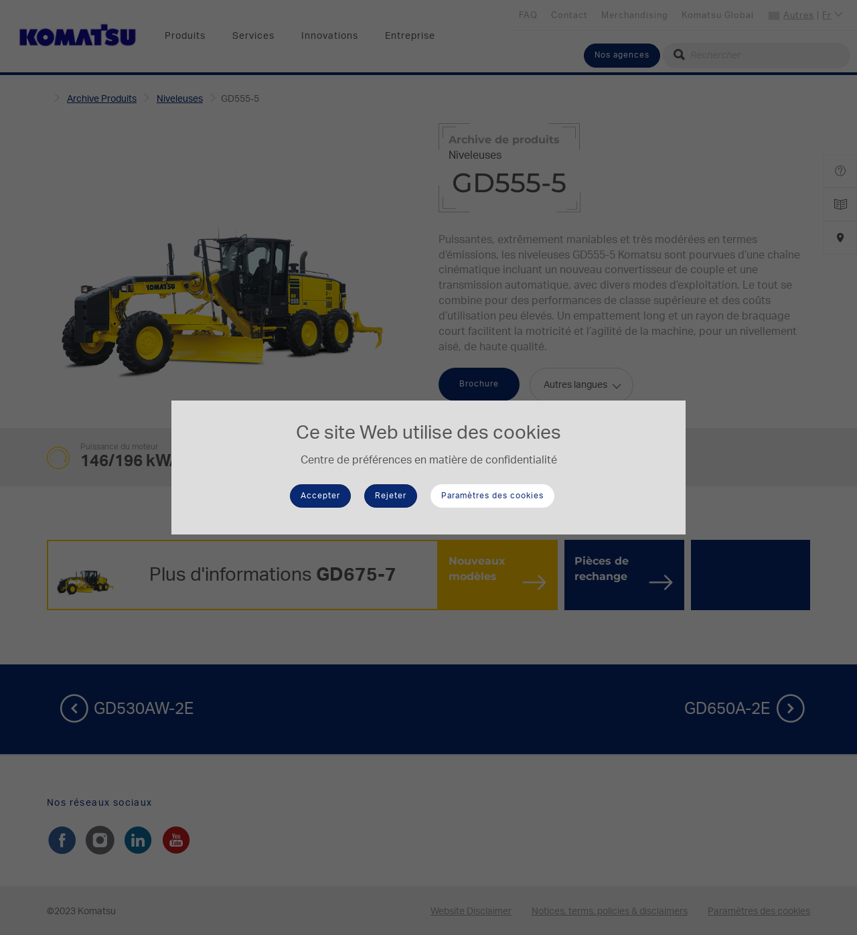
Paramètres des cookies (492, 496)
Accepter (320, 496)
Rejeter (390, 496)
